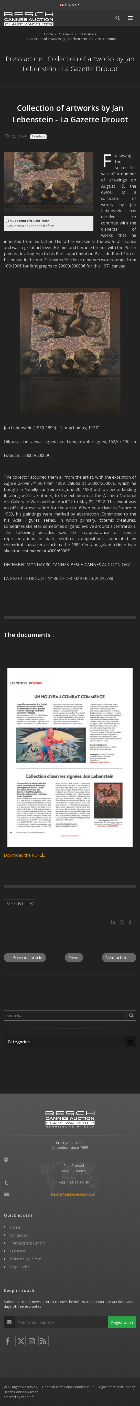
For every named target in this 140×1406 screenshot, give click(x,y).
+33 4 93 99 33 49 (74, 1182)
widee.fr (27, 1396)
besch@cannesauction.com (73, 1194)
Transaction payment (27, 1243)
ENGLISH (68, 5)
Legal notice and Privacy (116, 1386)
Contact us (19, 1235)
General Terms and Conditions (66, 1386)
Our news (66, 34)
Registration (122, 1322)
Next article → (119, 957)
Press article (87, 34)
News (74, 957)
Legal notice (20, 1266)
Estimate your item (25, 1259)
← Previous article (24, 957)
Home (48, 34)
